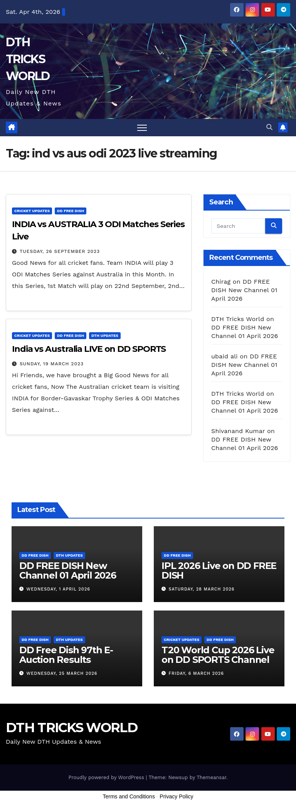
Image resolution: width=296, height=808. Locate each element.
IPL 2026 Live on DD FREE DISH (218, 570)
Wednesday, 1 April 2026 (58, 589)
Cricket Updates (32, 211)
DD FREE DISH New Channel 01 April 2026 (244, 290)
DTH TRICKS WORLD (28, 59)
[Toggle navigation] (142, 128)
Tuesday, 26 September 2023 (60, 251)
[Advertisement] (148, 788)
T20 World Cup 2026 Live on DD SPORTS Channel (217, 654)
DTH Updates (104, 335)
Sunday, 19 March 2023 (52, 363)
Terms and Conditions (129, 796)
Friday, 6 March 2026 (196, 673)
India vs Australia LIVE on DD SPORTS (89, 349)
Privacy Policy (176, 796)
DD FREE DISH (70, 211)
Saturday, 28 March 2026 (202, 589)
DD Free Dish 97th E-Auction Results (66, 654)
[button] (269, 127)
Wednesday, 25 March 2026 (62, 673)
